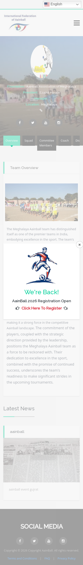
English (53, 4)
